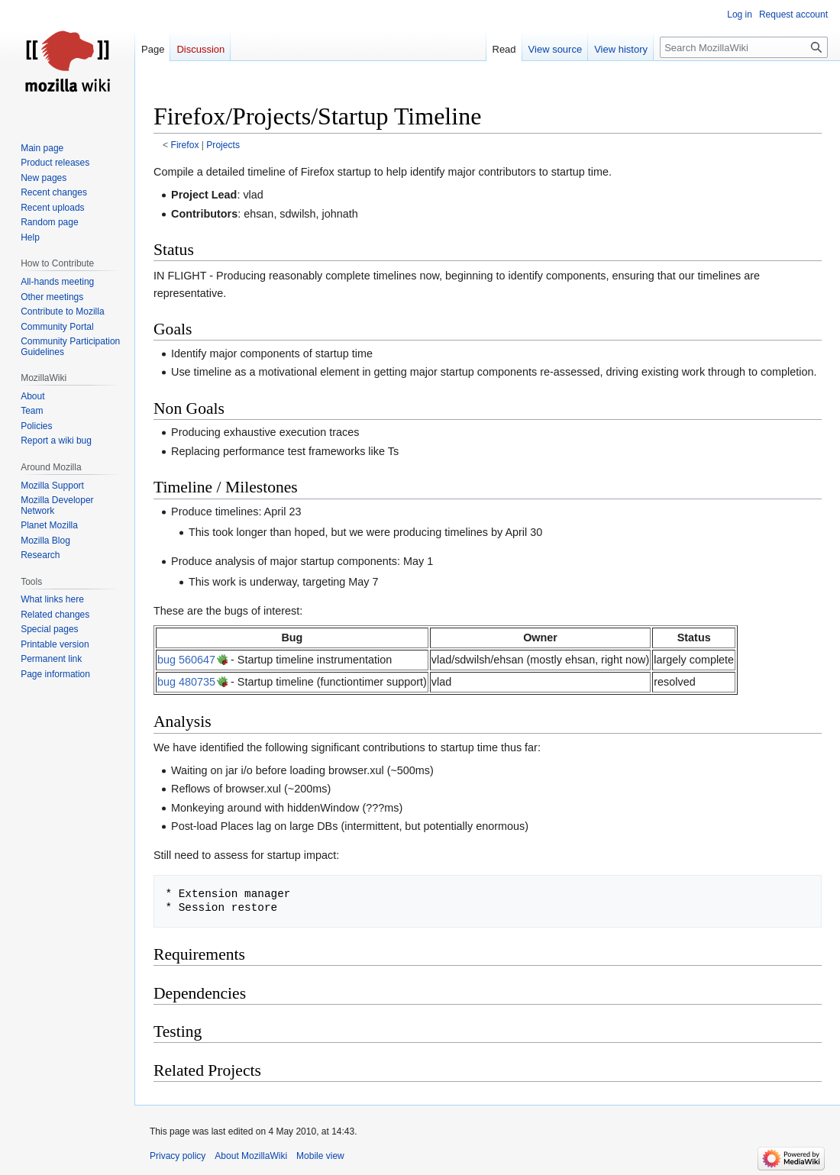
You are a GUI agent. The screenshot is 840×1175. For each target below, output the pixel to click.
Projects (223, 145)
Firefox (185, 145)
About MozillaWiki (251, 1156)
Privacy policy (177, 1156)
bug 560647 (186, 660)
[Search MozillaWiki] (744, 47)
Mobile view (320, 1156)
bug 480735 (186, 682)
